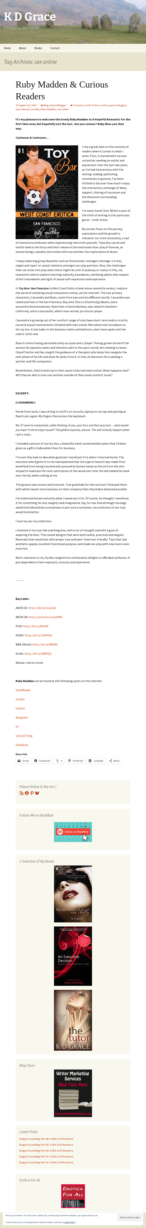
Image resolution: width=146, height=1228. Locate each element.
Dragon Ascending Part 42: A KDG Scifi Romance (46, 1162)
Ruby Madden (48, 109)
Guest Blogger (58, 105)
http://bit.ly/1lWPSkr (38, 635)
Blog (45, 105)
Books (38, 48)
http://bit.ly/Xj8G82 (45, 644)
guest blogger (118, 105)
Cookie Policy (69, 1222)
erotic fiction (91, 105)
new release (23, 109)
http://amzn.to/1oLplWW (45, 617)
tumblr (20, 699)
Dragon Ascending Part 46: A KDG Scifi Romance (46, 1138)
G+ (17, 726)
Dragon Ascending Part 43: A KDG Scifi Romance (46, 1156)
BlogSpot (22, 717)
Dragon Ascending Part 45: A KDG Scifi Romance (46, 1144)
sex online (63, 109)
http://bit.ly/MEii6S (35, 626)
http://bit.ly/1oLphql (42, 608)
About (22, 48)
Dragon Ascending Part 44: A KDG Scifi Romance (46, 1150)
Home (7, 48)
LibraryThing (24, 736)
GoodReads (23, 690)
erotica (104, 105)
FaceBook (22, 745)
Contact (55, 48)
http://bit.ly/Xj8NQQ (38, 653)
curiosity (78, 105)
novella (35, 109)
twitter (20, 708)
